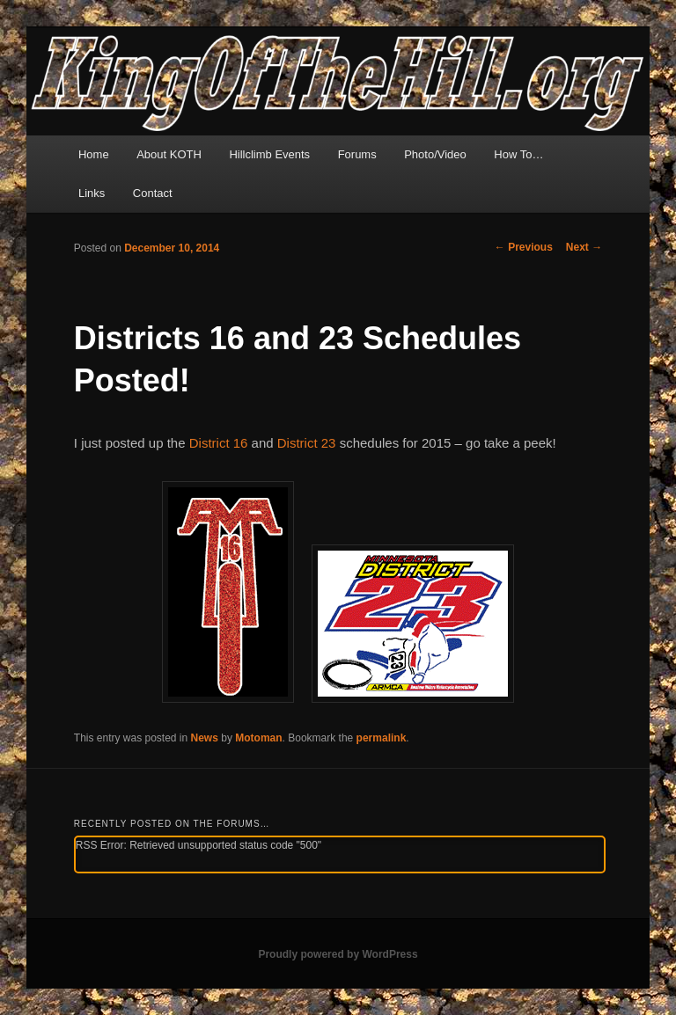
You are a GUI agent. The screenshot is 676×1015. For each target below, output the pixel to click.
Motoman (258, 738)
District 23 (306, 442)
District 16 (218, 442)
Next (584, 247)
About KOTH (169, 154)
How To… (518, 154)
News (204, 738)
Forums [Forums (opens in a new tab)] (357, 154)
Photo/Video (435, 154)
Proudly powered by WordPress (337, 954)
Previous (524, 247)
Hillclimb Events (269, 154)
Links (91, 193)
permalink (381, 738)
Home (93, 154)
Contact (153, 193)
